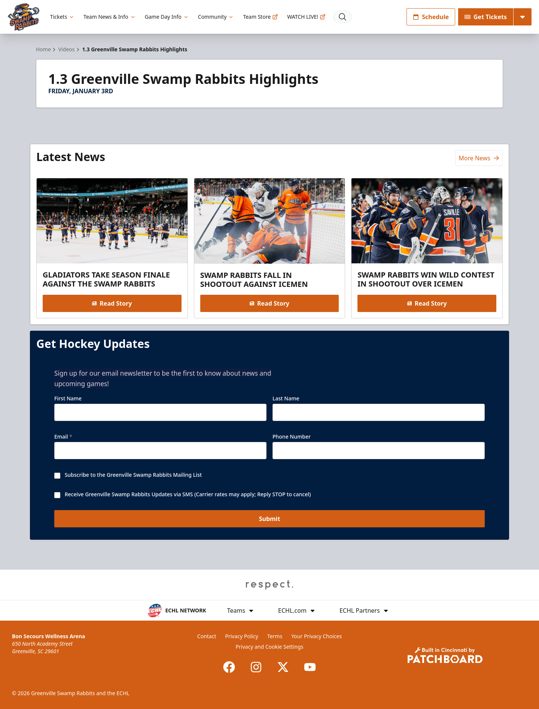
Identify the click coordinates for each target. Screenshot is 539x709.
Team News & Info (109, 16)
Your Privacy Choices (316, 636)
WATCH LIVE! (306, 16)
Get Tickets (486, 17)
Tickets (62, 16)
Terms (274, 636)
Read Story (112, 303)
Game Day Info (167, 16)
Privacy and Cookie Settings (270, 646)
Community (216, 16)
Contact (206, 636)
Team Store (260, 16)
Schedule (431, 17)
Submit (269, 519)
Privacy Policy (241, 636)
